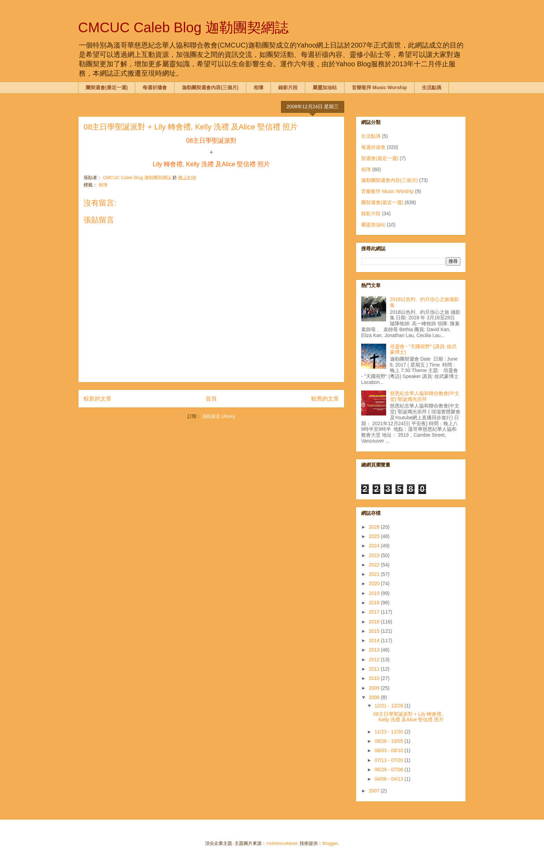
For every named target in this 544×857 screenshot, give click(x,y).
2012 (375, 659)
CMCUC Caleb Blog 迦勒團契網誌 (183, 27)
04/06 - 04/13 (389, 779)
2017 (375, 612)
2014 (375, 640)
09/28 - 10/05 (389, 741)
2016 (375, 621)
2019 (375, 593)
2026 (375, 527)
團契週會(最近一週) (107, 87)
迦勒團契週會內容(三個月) (210, 87)
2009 (375, 688)
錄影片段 (288, 87)
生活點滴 (431, 87)
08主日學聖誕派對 (211, 140)
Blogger (330, 843)
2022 (375, 565)
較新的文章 (97, 399)
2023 (375, 555)
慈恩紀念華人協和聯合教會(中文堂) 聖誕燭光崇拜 (425, 396)
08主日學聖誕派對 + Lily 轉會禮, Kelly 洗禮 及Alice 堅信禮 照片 (408, 717)
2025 (375, 536)
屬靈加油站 (325, 87)
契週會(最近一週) (379, 158)
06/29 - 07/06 (389, 769)
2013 (375, 650)
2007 (375, 790)
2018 (375, 602)
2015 (375, 631)
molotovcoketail (281, 843)
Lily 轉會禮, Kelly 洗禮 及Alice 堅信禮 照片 (211, 164)
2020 (375, 583)
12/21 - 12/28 (389, 705)
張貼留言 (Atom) (218, 416)
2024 (375, 545)
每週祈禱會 (155, 87)
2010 (375, 678)
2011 (375, 669)
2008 (375, 697)
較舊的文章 (325, 399)
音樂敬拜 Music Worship (379, 87)
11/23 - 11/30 (389, 731)
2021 (375, 574)
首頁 (211, 399)
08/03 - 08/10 (389, 750)
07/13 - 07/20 (389, 760)
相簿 (258, 87)
